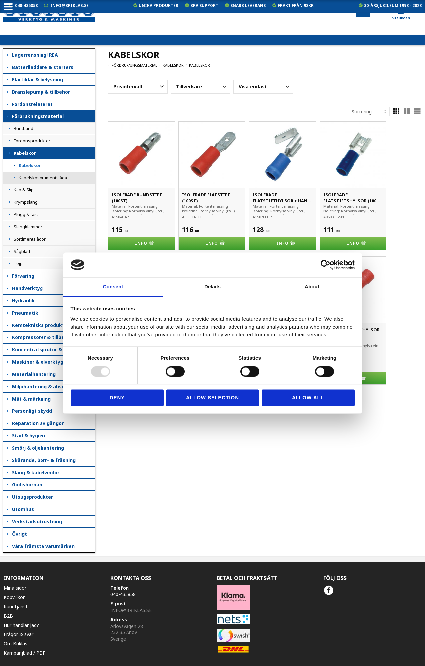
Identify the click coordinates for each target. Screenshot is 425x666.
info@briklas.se (69, 5)
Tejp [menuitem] (18, 263)
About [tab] (312, 287)
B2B (8, 616)
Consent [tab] (113, 287)
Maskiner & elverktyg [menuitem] (37, 362)
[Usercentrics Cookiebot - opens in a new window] (326, 265)
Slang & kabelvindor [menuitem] (35, 472)
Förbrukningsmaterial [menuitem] (38, 116)
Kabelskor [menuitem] (25, 153)
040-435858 (26, 5)
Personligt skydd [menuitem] (32, 411)
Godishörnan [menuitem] (27, 484)
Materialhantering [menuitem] (34, 374)
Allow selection (212, 398)
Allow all (308, 398)
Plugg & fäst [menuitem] (26, 214)
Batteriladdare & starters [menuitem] (42, 67)
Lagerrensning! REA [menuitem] (35, 55)
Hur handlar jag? (21, 625)
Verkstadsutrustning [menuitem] (37, 521)
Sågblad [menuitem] (22, 251)
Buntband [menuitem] (23, 128)
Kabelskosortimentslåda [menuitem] (43, 178)
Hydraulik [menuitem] (23, 300)
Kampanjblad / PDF (24, 653)
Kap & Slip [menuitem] (24, 190)
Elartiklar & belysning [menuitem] (37, 79)
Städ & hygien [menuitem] (28, 435)
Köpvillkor (14, 597)
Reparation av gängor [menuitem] (38, 423)
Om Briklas (15, 643)
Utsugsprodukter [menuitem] (32, 497)
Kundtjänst (16, 606)
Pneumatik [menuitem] (25, 313)
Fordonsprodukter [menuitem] (32, 141)
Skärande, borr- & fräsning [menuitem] (44, 460)
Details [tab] (212, 287)
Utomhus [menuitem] (23, 509)
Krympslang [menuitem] (26, 202)
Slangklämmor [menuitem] (28, 227)
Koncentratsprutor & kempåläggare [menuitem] (53, 349)
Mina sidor (15, 588)
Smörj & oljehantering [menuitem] (38, 448)
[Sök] (363, 11)
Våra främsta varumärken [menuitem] (43, 546)
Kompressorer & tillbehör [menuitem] (42, 337)
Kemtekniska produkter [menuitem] (40, 325)
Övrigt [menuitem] (19, 534)
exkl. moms (291, 30)
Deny (117, 398)
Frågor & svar (18, 634)
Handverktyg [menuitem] (27, 288)
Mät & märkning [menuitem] (31, 399)
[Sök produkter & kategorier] (239, 11)
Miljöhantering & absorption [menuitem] (45, 386)
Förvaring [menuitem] (23, 276)
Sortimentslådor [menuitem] (30, 239)
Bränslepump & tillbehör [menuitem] (41, 92)
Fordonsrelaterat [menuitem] (32, 104)
